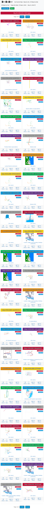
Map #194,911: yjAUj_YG (11, 155)
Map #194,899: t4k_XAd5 (11, 270)
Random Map (5, 8)
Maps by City (26, 2)
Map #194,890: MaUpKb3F (33, 348)
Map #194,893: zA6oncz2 (11, 329)
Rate (7, 35)
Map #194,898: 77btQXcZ (33, 270)
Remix (3, 35)
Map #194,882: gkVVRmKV (33, 426)
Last (27, 16)
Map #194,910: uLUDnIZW (33, 155)
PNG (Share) (17, 35)
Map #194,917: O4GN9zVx (11, 97)
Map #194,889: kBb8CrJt (11, 368)
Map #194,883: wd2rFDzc (11, 426)
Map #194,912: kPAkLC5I (33, 135)
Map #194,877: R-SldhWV (11, 484)
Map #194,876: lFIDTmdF (33, 484)
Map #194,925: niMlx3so (11, 21)
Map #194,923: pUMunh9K (11, 40)
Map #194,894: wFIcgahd (33, 310)
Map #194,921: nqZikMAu (11, 59)
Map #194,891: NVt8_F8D (11, 348)
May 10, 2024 (32, 5)
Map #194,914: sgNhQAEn (33, 116)
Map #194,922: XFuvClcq (33, 40)
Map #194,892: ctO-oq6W (33, 329)
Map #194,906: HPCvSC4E (33, 193)
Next (22, 16)
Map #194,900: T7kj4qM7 (33, 251)
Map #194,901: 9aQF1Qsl (10, 251)
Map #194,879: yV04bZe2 (10, 464)
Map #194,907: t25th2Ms (11, 193)
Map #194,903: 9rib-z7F (11, 231)
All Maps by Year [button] (5, 5)
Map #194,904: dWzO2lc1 (33, 212)
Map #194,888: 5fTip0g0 (33, 368)
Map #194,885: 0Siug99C (11, 407)
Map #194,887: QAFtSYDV (11, 387)
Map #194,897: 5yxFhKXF (11, 290)
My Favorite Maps (18, 2)
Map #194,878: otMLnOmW (33, 464)
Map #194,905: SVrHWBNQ (11, 212)
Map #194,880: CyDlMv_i (33, 445)
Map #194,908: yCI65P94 (33, 174)
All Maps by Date (34, 2)
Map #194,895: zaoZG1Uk (11, 310)
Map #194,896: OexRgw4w (33, 290)
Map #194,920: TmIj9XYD (33, 59)
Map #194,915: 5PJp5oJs (11, 116)
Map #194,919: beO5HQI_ (11, 78)
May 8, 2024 (22, 5)
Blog (12, 8)
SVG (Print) (11, 35)
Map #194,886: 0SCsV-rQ (33, 387)
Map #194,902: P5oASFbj (33, 231)
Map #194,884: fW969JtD (33, 407)
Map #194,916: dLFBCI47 (33, 97)
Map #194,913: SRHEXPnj (11, 135)
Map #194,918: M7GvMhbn (33, 78)
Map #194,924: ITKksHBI (33, 21)
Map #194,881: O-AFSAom (11, 445)
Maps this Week (14, 5)
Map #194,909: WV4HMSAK (11, 174)
